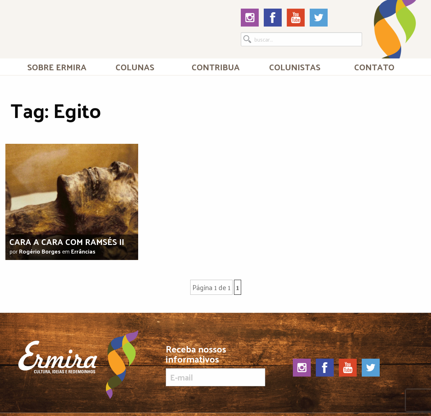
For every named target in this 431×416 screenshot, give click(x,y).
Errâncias (83, 251)
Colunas (135, 67)
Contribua (216, 67)
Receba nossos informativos (216, 365)
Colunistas (294, 67)
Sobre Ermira (56, 67)
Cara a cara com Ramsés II (66, 241)
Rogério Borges (40, 251)
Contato (374, 67)
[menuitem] (57, 66)
